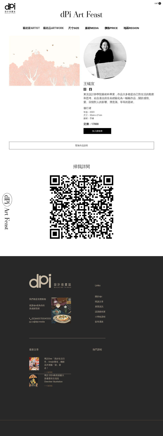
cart (158, 3)
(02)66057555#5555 (41, 318)
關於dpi (98, 296)
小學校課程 (100, 317)
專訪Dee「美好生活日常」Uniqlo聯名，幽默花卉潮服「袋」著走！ (54, 363)
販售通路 (99, 321)
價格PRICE (111, 28)
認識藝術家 (100, 311)
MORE (48, 372)
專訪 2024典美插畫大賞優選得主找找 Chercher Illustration (54, 378)
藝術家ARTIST (31, 28)
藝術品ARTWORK (53, 28)
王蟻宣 (89, 84)
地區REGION (131, 28)
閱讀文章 (99, 301)
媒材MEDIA (92, 28)
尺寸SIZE (73, 28)
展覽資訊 (99, 306)
